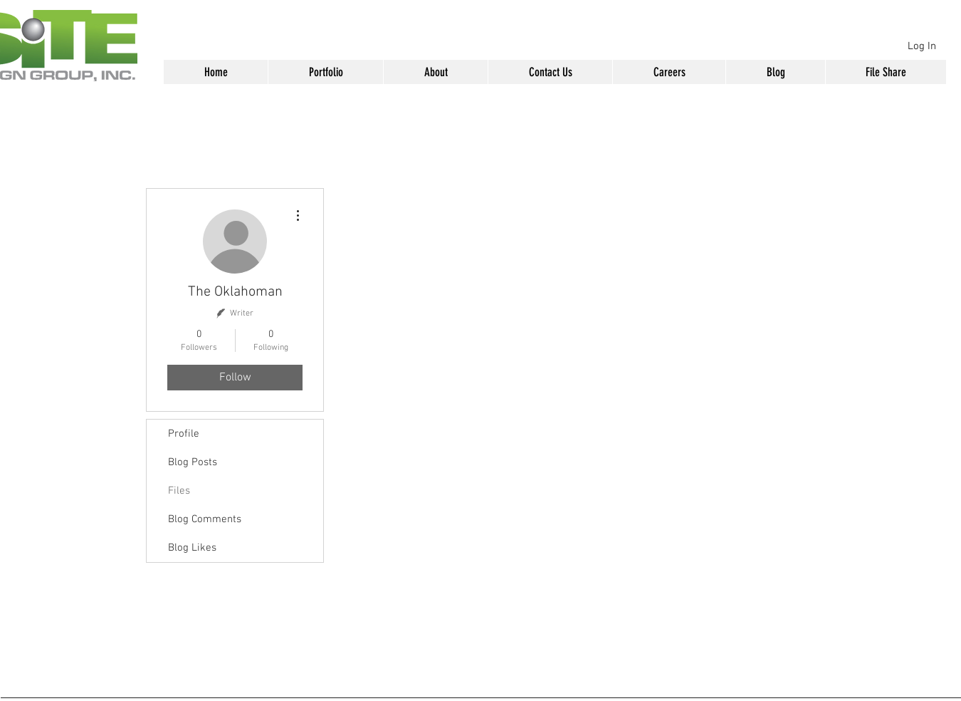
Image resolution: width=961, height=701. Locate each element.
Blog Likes (192, 547)
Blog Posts (192, 462)
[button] (325, 72)
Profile (183, 433)
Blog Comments (204, 519)
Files (179, 490)
